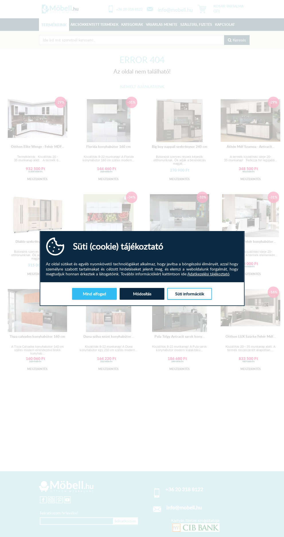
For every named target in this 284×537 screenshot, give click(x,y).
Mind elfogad (94, 294)
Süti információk (189, 294)
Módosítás (142, 294)
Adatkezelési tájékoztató (208, 274)
